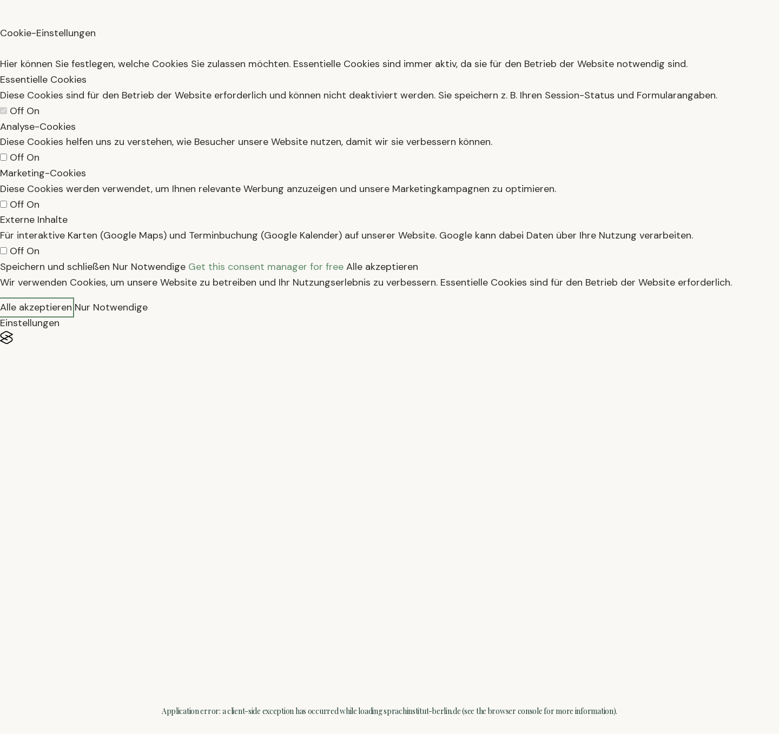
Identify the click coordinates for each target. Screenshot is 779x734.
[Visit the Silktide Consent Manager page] (389, 338)
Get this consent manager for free (266, 266)
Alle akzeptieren (382, 266)
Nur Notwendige (149, 266)
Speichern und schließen (55, 266)
